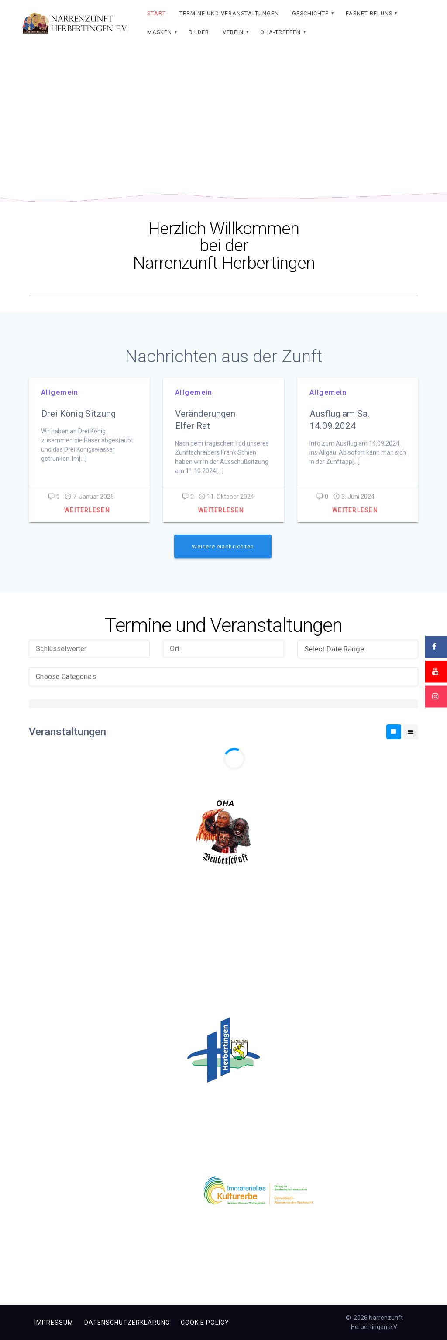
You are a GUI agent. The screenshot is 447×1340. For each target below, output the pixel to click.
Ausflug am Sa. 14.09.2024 (339, 419)
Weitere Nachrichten (223, 546)
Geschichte (310, 13)
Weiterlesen (87, 510)
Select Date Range (359, 648)
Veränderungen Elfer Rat (205, 419)
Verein (233, 32)
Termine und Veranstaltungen (229, 13)
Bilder (199, 32)
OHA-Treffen (280, 32)
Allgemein (60, 392)
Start (156, 13)
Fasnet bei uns (369, 13)
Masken (159, 32)
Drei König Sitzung (79, 413)
